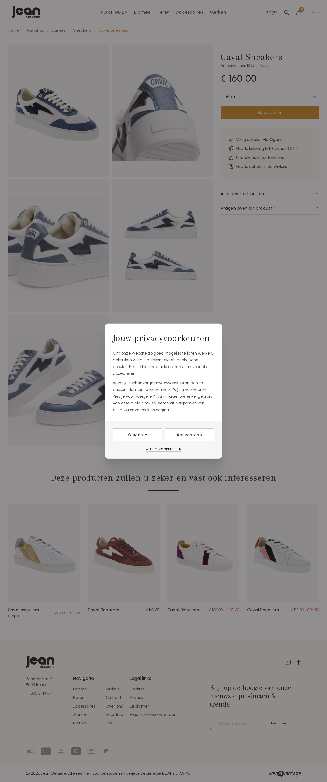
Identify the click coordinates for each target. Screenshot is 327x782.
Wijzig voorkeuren (163, 449)
